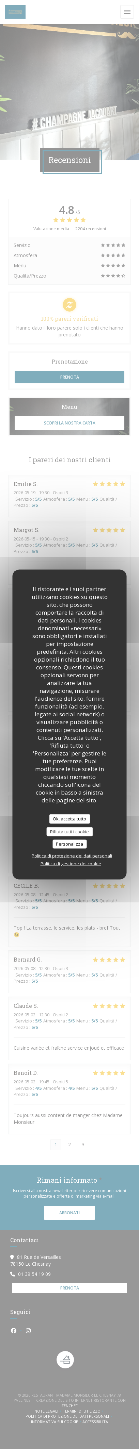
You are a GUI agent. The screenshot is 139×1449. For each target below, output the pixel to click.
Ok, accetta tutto (69, 819)
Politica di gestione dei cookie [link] (71, 863)
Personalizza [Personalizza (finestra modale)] (69, 844)
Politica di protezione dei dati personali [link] (72, 855)
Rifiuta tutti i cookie (69, 831)
